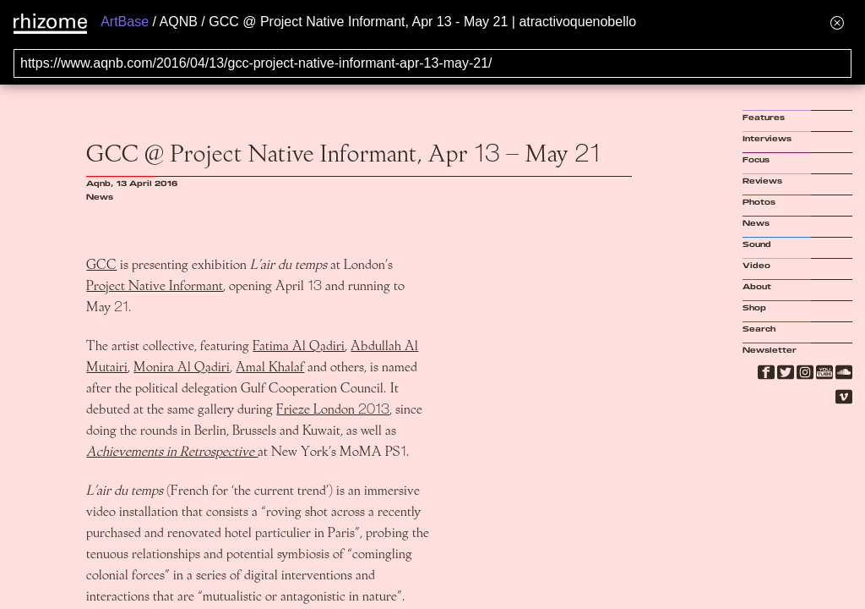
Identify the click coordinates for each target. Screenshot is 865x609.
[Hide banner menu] (837, 22)
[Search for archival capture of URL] (432, 63)
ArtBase (125, 21)
